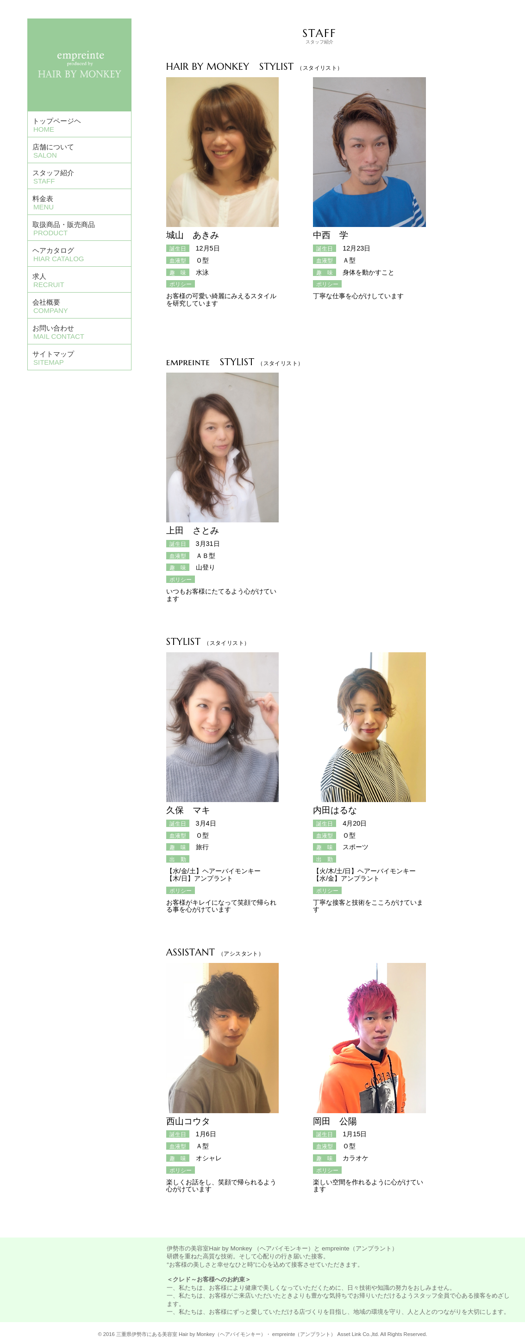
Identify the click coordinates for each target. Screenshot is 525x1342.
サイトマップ (53, 358)
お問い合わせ (58, 332)
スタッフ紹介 (53, 177)
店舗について (53, 151)
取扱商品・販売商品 (63, 229)
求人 (48, 280)
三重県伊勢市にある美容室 (146, 1334)
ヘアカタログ (58, 254)
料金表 (43, 203)
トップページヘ (56, 125)
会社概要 (50, 306)
